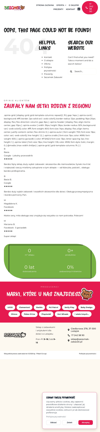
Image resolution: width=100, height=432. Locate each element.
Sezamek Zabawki (53, 77)
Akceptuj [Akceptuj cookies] (85, 422)
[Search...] (82, 71)
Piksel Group (41, 354)
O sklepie (48, 60)
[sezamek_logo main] (14, 6)
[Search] (71, 71)
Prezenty (48, 74)
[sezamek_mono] (15, 333)
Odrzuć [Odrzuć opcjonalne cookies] (53, 422)
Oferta (47, 64)
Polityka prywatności (56, 416)
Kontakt (48, 57)
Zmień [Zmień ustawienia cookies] (69, 422)
